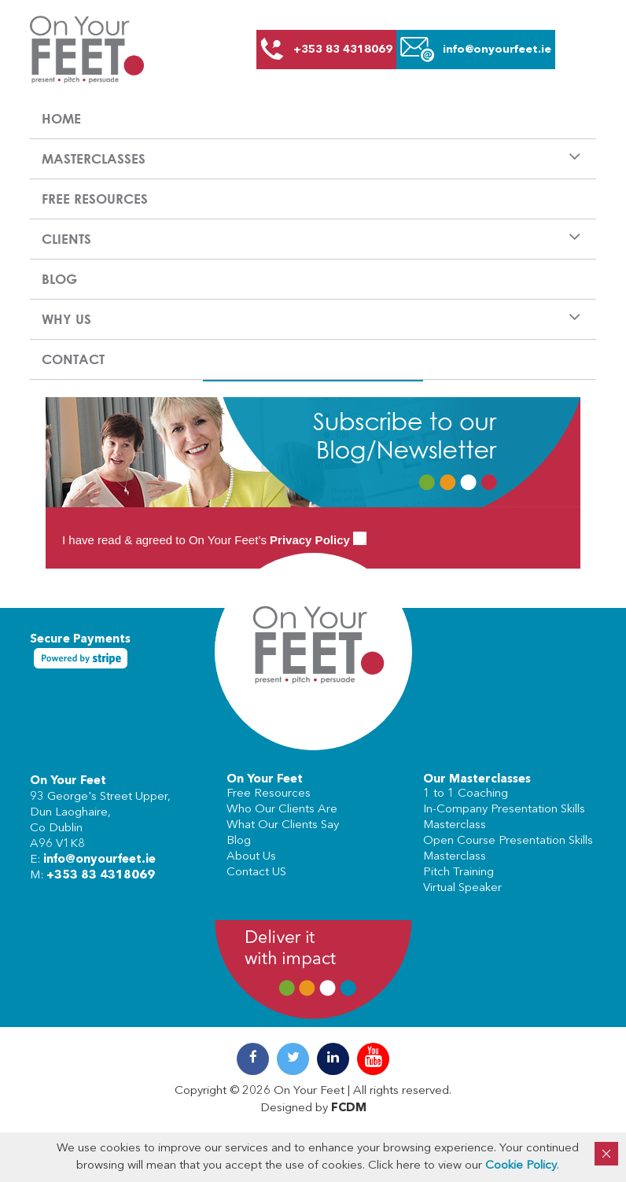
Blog (59, 278)
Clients (66, 238)
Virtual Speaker (462, 888)
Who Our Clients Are (281, 810)
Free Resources (95, 198)
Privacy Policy (310, 540)
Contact (73, 359)
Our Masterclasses (477, 780)
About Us (251, 857)
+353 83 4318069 (100, 876)
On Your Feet (68, 781)
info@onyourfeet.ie (99, 860)
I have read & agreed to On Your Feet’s (214, 540)
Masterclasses (93, 158)
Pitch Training (458, 872)
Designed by (313, 1108)
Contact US (256, 872)
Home (61, 118)
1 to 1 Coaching (465, 794)
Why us (66, 318)
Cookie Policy (521, 1166)
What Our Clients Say (282, 825)
